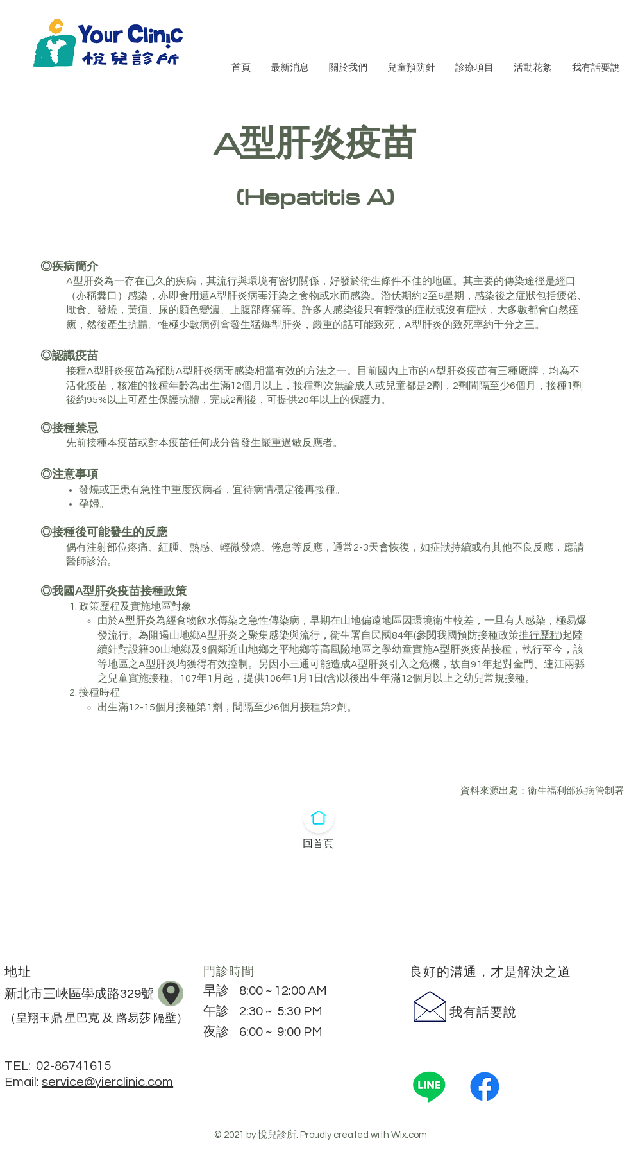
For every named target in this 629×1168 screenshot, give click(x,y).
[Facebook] (484, 1086)
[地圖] (170, 993)
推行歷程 (539, 635)
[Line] (429, 1086)
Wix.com (409, 1135)
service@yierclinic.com (107, 1082)
